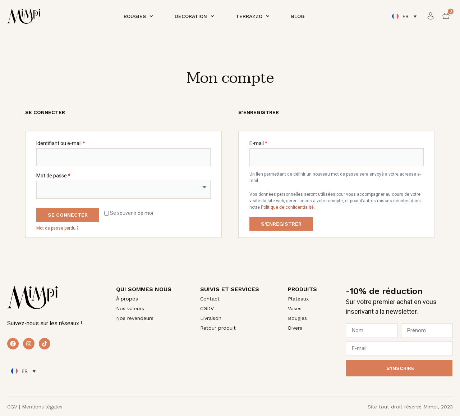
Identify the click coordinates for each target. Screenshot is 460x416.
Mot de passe (65, 174)
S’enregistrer (281, 224)
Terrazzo (253, 16)
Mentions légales (42, 407)
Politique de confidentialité (287, 207)
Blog (298, 16)
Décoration (194, 16)
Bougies (138, 16)
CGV (12, 407)
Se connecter (68, 215)
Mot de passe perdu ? (57, 228)
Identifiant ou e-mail (73, 142)
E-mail (270, 142)
